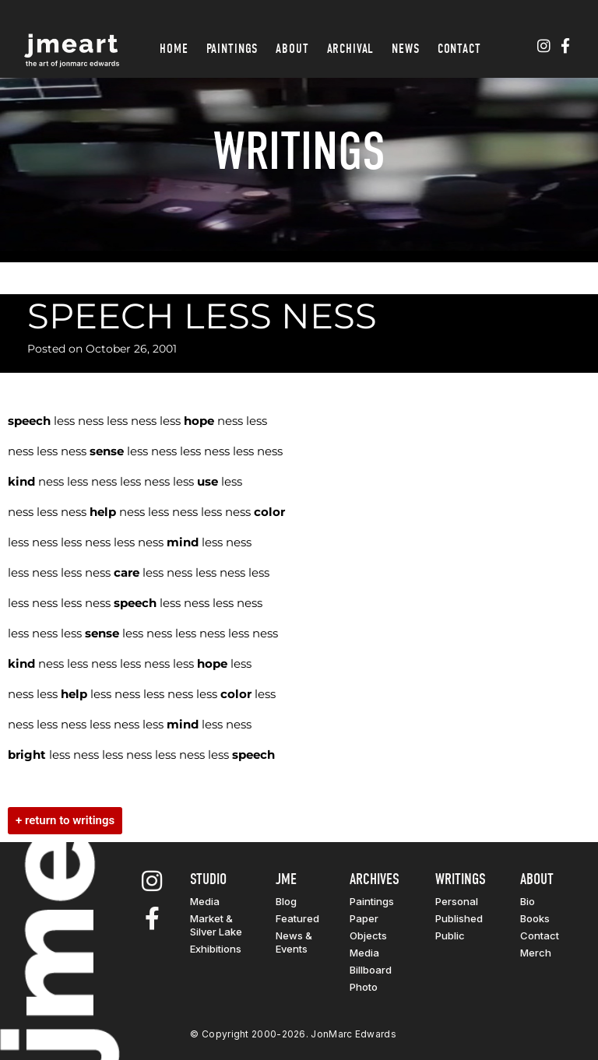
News (405, 48)
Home (174, 48)
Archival (351, 48)
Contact (459, 48)
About (292, 48)
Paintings (232, 48)
